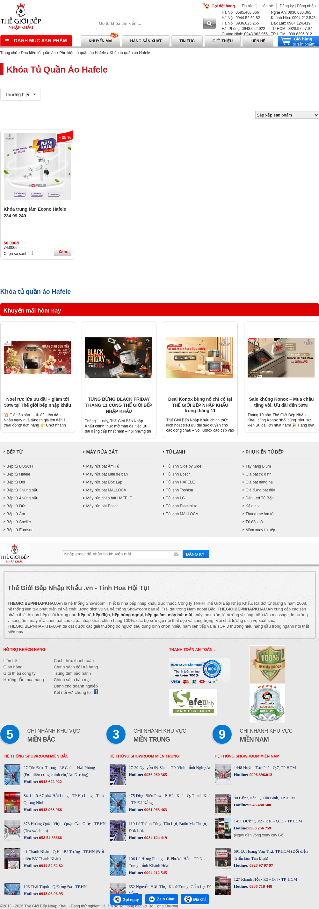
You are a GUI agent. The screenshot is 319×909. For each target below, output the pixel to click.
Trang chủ (9, 53)
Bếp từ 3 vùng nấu (22, 490)
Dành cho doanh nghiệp (76, 686)
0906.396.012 (260, 774)
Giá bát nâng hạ (259, 482)
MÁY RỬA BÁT (102, 451)
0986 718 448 (260, 886)
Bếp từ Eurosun (20, 530)
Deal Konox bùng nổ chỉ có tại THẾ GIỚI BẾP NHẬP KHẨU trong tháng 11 (200, 405)
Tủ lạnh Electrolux (181, 506)
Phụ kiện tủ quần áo (38, 53)
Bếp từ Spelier (19, 522)
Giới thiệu (223, 41)
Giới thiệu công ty (20, 673)
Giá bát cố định (259, 474)
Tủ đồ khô (254, 522)
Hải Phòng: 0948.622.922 (243, 28)
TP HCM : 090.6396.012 (291, 34)
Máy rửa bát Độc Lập (104, 482)
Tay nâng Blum (258, 466)
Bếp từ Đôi (16, 482)
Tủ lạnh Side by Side (183, 466)
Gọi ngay (126, 899)
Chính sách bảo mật (72, 679)
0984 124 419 (155, 837)
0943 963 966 (50, 809)
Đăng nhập (306, 6)
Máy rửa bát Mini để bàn (107, 474)
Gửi (196, 554)
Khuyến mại (100, 41)
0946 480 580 (259, 804)
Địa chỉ (195, 899)
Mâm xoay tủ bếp (260, 530)
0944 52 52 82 (50, 865)
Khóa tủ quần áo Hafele (130, 53)
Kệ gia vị (253, 506)
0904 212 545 (155, 872)
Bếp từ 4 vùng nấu (22, 498)
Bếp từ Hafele (18, 474)
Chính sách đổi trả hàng (76, 667)
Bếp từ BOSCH (20, 466)
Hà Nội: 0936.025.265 (240, 23)
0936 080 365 (155, 774)
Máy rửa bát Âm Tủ (102, 466)
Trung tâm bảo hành (72, 673)
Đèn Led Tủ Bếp (260, 498)
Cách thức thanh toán (74, 660)
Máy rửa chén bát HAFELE (109, 498)
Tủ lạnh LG (175, 498)
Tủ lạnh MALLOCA (182, 514)
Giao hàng (13, 667)
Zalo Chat (162, 899)
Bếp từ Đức (16, 506)
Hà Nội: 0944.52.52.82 (241, 18)
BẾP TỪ (15, 451)
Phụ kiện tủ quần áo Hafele (82, 53)
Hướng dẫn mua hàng (24, 679)
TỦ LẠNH (175, 451)
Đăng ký (287, 6)
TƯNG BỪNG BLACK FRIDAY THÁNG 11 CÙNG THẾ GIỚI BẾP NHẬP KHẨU (118, 405)
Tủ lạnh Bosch (178, 474)
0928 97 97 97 (260, 865)
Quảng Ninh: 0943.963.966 (245, 34)
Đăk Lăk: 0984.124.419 (290, 23)
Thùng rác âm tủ (260, 514)
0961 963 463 (155, 809)
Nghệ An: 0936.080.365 (291, 12)
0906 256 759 (259, 828)
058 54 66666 (50, 837)
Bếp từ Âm (16, 514)
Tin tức (247, 6)
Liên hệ (266, 6)
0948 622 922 (50, 781)
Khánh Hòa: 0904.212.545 (293, 18)
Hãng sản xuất (146, 41)
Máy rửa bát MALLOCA (106, 490)
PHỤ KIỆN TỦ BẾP (265, 451)
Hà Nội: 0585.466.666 (240, 12)
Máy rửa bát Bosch (102, 506)
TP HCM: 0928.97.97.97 (291, 28)
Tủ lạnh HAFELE (180, 482)
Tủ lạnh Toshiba (179, 490)
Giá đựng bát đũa (260, 490)
